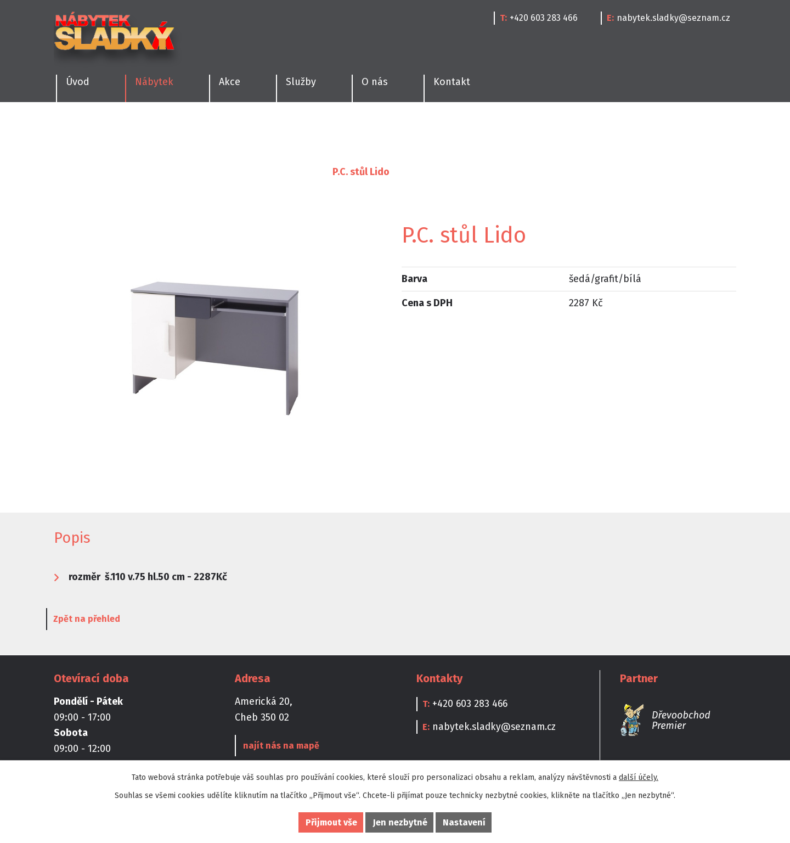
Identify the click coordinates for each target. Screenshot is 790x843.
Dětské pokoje (357, 129)
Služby (301, 82)
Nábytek (113, 172)
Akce (229, 82)
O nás (375, 82)
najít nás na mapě (280, 746)
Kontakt (451, 82)
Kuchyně (71, 129)
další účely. (638, 777)
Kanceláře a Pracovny (459, 129)
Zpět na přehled (94, 620)
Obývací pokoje (267, 129)
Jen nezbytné (400, 822)
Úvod (65, 172)
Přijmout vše (331, 822)
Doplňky (548, 129)
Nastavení (464, 822)
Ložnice (191, 129)
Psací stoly (290, 172)
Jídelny (132, 129)
